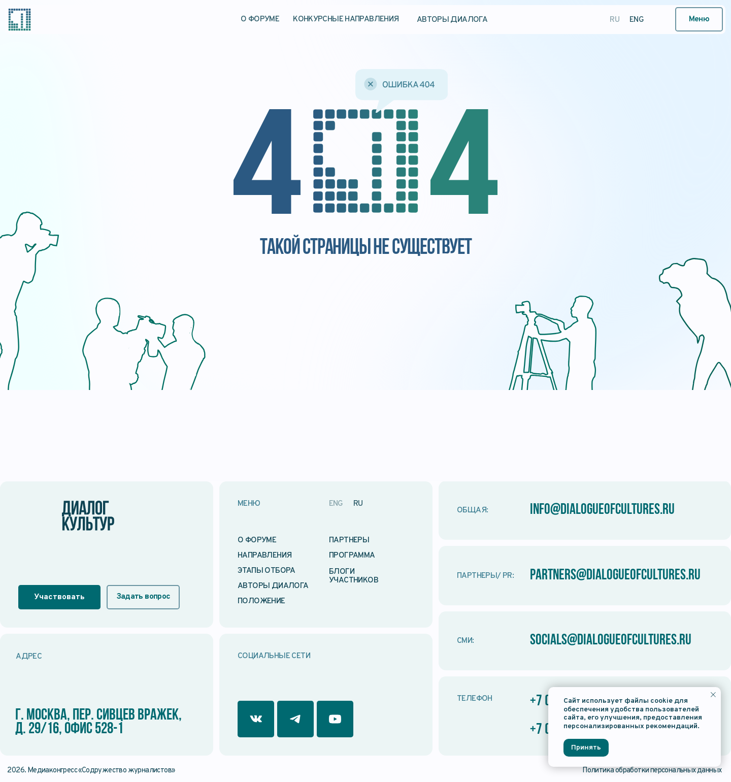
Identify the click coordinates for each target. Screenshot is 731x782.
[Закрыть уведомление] (713, 695)
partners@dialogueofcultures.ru (620, 575)
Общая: (472, 510)
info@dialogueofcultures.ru (606, 510)
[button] (699, 19)
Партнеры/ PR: (485, 576)
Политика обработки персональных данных (651, 770)
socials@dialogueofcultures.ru (615, 640)
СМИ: (465, 641)
